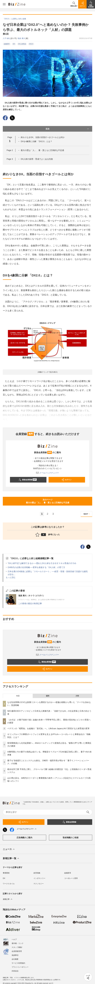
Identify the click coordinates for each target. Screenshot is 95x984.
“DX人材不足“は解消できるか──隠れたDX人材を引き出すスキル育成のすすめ (42, 563)
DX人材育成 (22, 44)
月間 (77, 696)
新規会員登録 (28, 479)
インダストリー (39, 878)
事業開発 (6, 873)
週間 (47, 696)
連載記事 (8, 899)
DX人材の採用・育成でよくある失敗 (37, 159)
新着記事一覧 (11, 858)
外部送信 (15, 971)
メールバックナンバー (47, 473)
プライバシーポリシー (20, 967)
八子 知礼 (7, 38)
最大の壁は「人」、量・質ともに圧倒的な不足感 (42, 150)
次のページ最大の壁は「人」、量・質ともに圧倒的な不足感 (47, 501)
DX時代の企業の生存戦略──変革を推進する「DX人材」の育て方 (36, 567)
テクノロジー (39, 884)
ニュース (9, 849)
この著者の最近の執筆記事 (30, 603)
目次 (68, 128)
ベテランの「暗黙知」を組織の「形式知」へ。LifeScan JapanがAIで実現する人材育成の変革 (48, 728)
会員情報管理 (17, 951)
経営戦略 (37, 873)
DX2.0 (31, 44)
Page (10, 150)
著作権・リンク (17, 943)
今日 (18, 696)
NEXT (87, 514)
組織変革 (7, 44)
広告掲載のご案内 (24, 837)
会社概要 (15, 959)
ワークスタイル (9, 884)
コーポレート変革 (71, 878)
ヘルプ (14, 939)
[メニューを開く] (4, 4)
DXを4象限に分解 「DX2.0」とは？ (36, 141)
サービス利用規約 (18, 963)
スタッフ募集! (17, 947)
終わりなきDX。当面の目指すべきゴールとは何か (43, 137)
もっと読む (11, 577)
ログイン (66, 479)
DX (14, 44)
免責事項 (15, 955)
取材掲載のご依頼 (70, 837)
